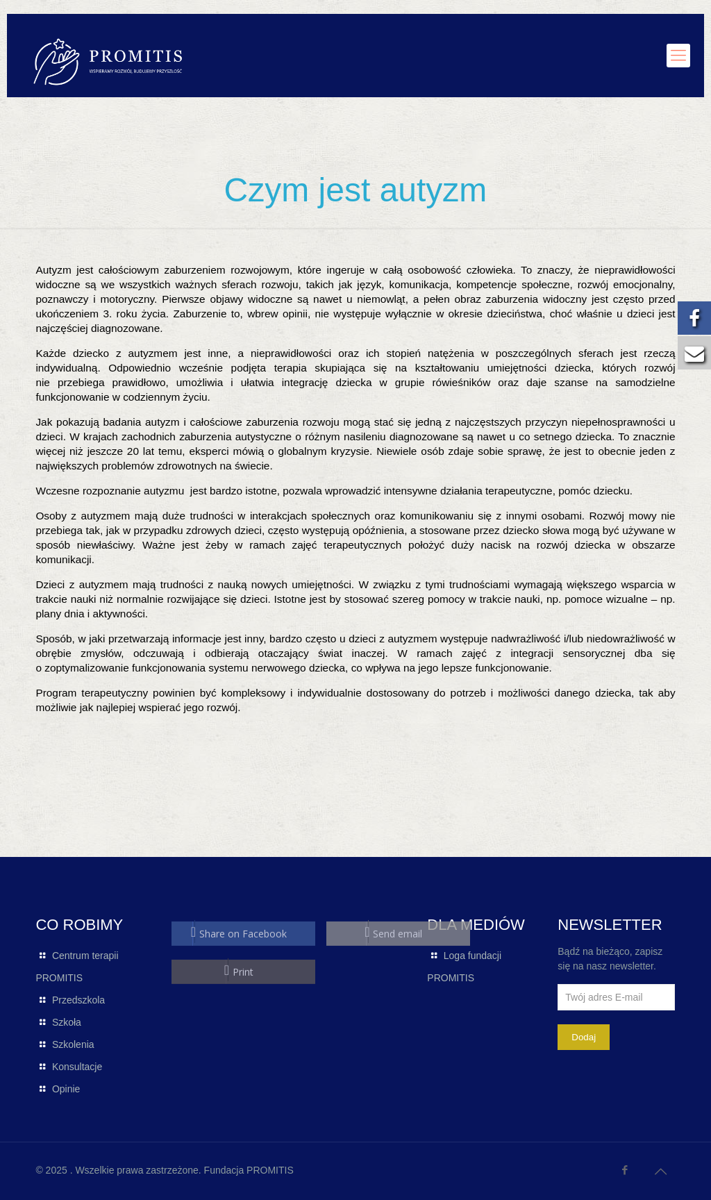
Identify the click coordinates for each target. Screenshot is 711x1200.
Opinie (66, 1088)
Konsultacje (77, 1066)
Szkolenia (73, 1044)
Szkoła (66, 1022)
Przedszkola (78, 1000)
